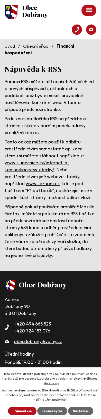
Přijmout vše (22, 411)
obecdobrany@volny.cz (38, 341)
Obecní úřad (36, 46)
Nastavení (81, 411)
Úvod (10, 46)
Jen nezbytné (52, 411)
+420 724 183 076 (32, 331)
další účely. (51, 383)
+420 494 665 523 (32, 324)
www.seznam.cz (43, 183)
